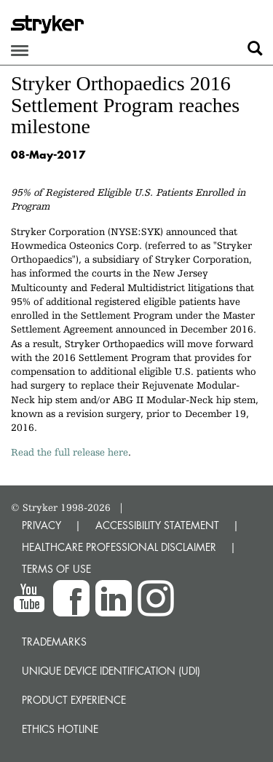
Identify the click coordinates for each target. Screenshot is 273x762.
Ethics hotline (60, 729)
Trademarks (54, 641)
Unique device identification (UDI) (111, 671)
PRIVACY (41, 525)
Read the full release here (69, 452)
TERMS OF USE (56, 569)
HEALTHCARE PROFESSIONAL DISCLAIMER (119, 547)
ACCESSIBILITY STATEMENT (157, 525)
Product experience (74, 700)
